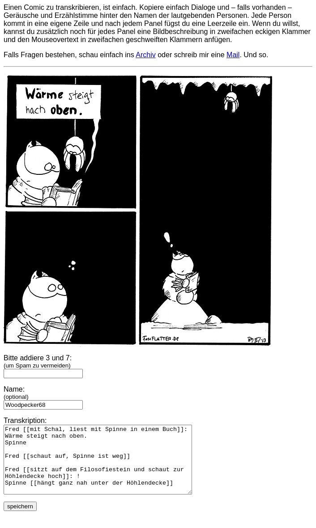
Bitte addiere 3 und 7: (43, 365)
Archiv (145, 55)
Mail (232, 55)
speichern (20, 519)
